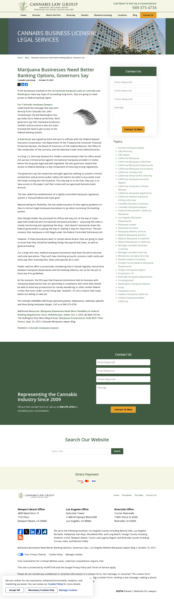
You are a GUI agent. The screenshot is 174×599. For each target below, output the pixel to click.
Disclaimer (127, 495)
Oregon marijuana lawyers (131, 269)
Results (84, 15)
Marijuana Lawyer (127, 224)
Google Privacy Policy (76, 567)
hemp (121, 287)
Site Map (139, 495)
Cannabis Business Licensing (133, 203)
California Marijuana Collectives (134, 161)
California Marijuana (128, 158)
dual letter (25, 139)
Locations (122, 15)
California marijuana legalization (135, 193)
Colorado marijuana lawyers (37, 104)
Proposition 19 (125, 273)
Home (23, 15)
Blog (135, 15)
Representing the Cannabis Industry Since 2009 (47, 396)
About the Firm (53, 15)
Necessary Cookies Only (41, 590)
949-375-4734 (144, 7)
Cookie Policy (56, 554)
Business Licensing (103, 15)
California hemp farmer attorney (135, 175)
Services (36, 15)
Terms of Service (100, 567)
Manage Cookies (74, 554)
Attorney (70, 15)
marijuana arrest (127, 290)
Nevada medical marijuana (132, 259)
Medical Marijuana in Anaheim (133, 238)
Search (117, 451)
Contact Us (148, 15)
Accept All (14, 590)
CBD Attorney (125, 151)
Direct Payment (87, 474)
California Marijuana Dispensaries (135, 165)
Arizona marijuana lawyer (131, 147)
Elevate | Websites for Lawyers (136, 591)
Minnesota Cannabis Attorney (133, 255)
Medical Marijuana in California (134, 241)
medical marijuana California (133, 294)
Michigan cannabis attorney (132, 252)
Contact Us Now (133, 129)
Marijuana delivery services (132, 231)
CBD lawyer (124, 154)
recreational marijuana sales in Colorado (74, 90)
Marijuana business (128, 227)
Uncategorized (125, 280)
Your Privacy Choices (32, 554)
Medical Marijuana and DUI (132, 234)
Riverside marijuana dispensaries (135, 276)
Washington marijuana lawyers (134, 283)
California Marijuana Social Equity (135, 168)
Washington (24, 94)
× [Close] (90, 578)
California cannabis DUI (130, 172)
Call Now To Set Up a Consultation (135, 3)
